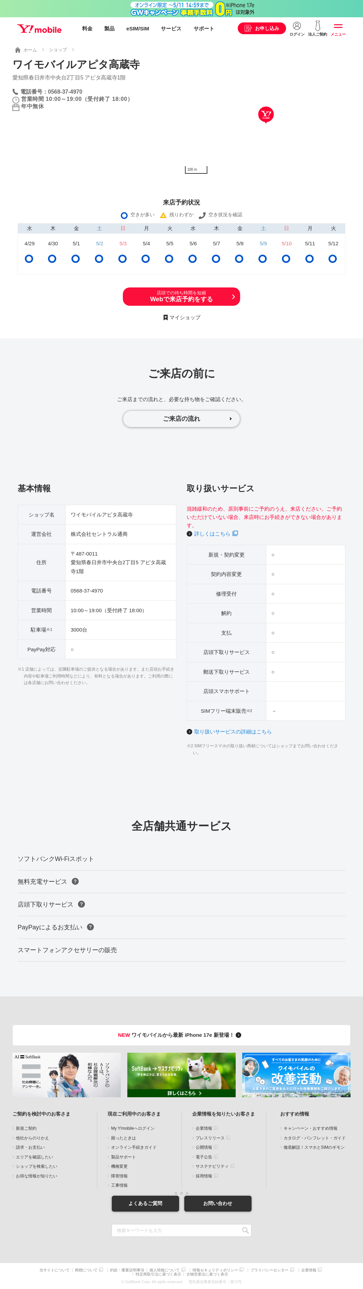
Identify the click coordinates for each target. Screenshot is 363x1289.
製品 (109, 28)
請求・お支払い (30, 1147)
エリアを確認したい (34, 1157)
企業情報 (204, 1128)
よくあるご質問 (145, 1203)
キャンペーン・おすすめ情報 (310, 1128)
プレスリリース (210, 1138)
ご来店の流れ (181, 418)
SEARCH (245, 1230)
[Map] (266, 125)
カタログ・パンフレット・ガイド (315, 1138)
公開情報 (204, 1147)
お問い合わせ (217, 1203)
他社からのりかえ (32, 1138)
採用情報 (204, 1176)
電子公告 (204, 1157)
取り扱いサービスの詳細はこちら (233, 731)
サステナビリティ (212, 1166)
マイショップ (184, 317)
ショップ (58, 49)
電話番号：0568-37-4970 (51, 92)
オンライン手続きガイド (134, 1147)
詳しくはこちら (212, 534)
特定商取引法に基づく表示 (158, 1274)
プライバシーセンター (269, 1270)
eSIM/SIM (137, 28)
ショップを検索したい (36, 1166)
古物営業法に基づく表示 (207, 1274)
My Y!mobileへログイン (133, 1128)
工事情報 (119, 1185)
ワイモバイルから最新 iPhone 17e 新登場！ (180, 1035)
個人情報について (164, 1270)
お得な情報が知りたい (36, 1176)
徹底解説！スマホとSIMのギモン (314, 1147)
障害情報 (119, 1176)
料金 (87, 28)
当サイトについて (54, 1270)
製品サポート (123, 1157)
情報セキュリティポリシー (215, 1270)
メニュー (338, 34)
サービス (171, 28)
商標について (86, 1270)
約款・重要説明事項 (127, 1270)
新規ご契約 (26, 1128)
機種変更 (119, 1166)
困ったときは (123, 1138)
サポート (204, 28)
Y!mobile (39, 28)
